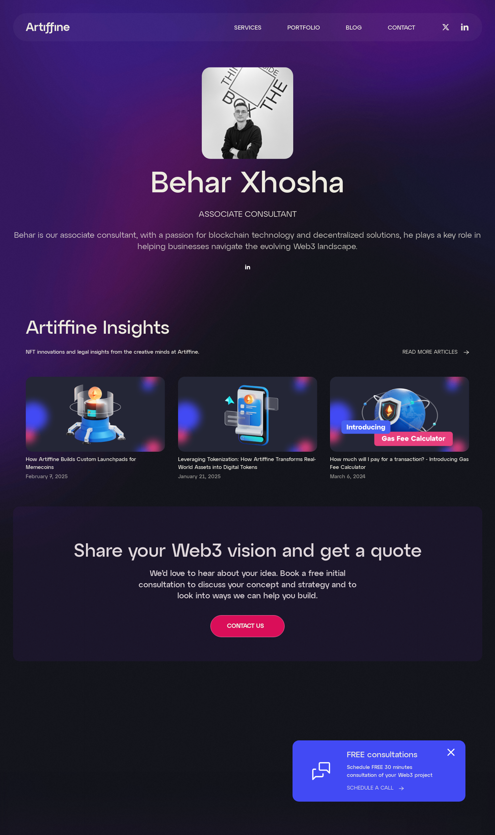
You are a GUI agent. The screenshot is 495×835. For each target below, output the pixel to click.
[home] (48, 28)
